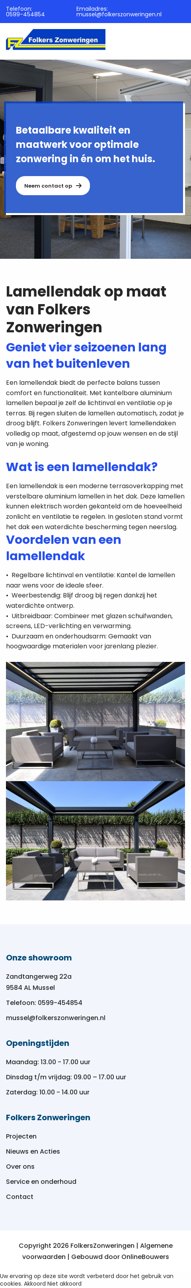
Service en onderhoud (41, 1181)
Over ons (20, 1166)
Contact (19, 1196)
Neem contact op (53, 186)
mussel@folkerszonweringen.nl (119, 14)
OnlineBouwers (145, 1256)
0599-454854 (25, 14)
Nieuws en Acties (33, 1151)
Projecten (21, 1136)
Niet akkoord (64, 1283)
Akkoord (35, 1283)
